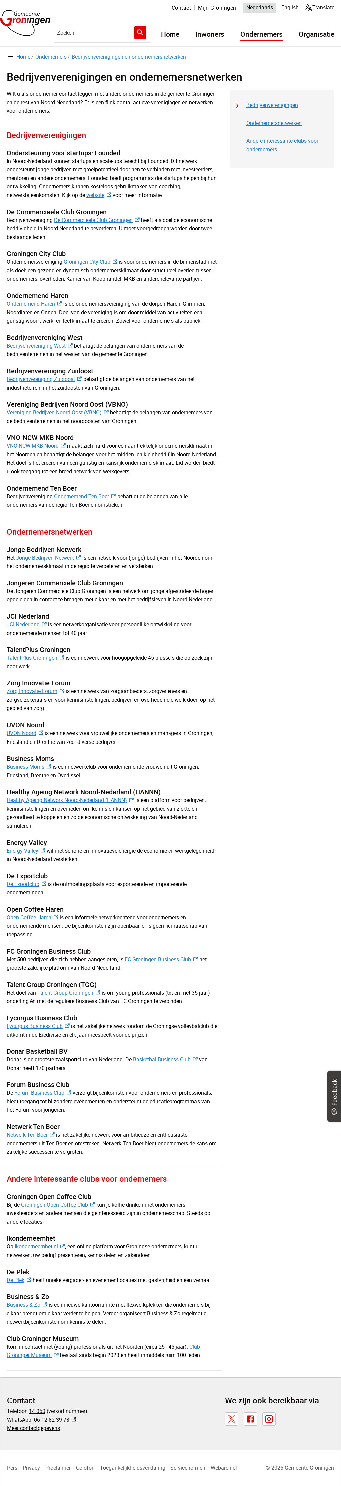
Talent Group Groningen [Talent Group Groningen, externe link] (68, 992)
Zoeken (139, 32)
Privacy (31, 1467)
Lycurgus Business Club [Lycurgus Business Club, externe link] (38, 1026)
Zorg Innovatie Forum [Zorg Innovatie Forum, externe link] (35, 691)
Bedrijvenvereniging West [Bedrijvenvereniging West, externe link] (40, 345)
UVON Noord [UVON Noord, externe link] (25, 733)
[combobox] (102, 32)
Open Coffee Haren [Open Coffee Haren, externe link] (32, 917)
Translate (321, 7)
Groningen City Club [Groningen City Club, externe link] (90, 261)
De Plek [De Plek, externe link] (19, 1280)
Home (170, 34)
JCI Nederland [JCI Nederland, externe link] (27, 624)
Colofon (85, 1467)
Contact (181, 7)
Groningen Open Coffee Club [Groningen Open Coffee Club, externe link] (58, 1204)
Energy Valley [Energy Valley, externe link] (26, 850)
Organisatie (316, 34)
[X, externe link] (231, 1419)
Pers (12, 1467)
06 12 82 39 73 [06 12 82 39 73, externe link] (55, 1419)
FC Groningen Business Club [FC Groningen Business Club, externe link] (161, 959)
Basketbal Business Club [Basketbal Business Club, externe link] (165, 1059)
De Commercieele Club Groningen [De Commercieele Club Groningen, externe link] (97, 220)
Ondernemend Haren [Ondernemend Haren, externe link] (34, 303)
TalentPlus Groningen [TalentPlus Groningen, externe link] (35, 657)
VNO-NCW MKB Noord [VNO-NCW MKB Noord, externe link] (36, 445)
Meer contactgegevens (33, 1428)
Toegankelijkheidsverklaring (132, 1467)
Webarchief (224, 1467)
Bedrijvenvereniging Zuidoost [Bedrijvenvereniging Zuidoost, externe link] (44, 379)
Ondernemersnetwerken (274, 123)
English (290, 7)
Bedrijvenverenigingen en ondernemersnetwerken (129, 56)
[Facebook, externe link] (250, 1419)
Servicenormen (187, 1467)
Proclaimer (58, 1467)
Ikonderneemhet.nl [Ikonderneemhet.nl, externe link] (40, 1246)
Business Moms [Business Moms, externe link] (29, 766)
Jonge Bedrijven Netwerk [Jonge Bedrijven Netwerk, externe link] (48, 557)
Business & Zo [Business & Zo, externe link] (27, 1304)
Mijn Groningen (217, 7)
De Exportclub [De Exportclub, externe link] (26, 884)
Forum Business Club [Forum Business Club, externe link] (42, 1092)
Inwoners (209, 34)
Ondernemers (261, 34)
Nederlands (259, 7)
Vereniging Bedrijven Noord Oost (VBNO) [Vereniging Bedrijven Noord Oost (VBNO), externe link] (58, 412)
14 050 (37, 1411)
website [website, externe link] (98, 195)
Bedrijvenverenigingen (272, 105)
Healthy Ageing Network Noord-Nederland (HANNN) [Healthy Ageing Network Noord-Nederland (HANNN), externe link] (70, 800)
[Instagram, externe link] (269, 1419)
